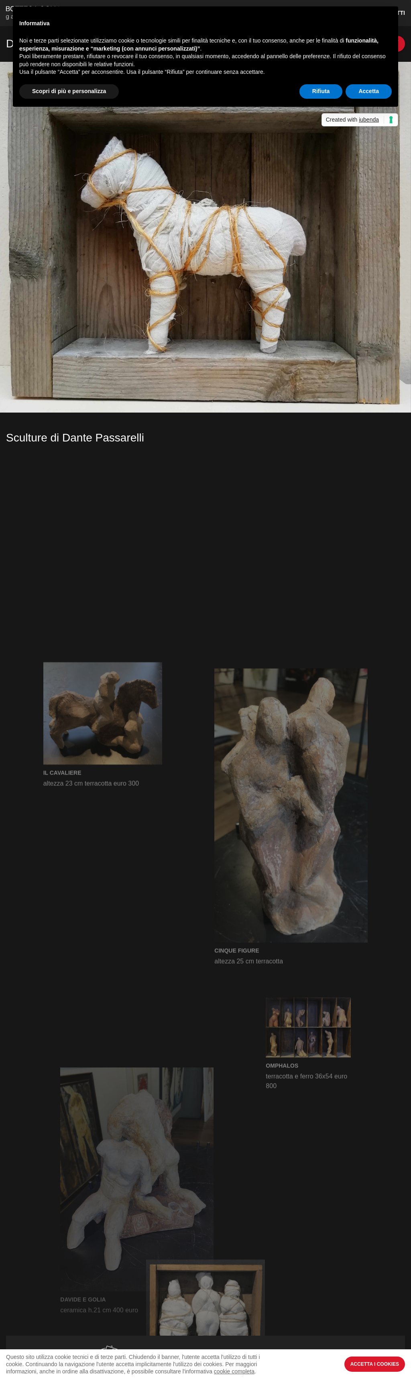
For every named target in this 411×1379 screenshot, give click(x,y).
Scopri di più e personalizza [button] (69, 91)
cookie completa (234, 1371)
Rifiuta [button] (321, 91)
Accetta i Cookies (374, 1364)
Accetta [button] (368, 91)
